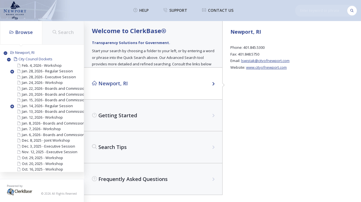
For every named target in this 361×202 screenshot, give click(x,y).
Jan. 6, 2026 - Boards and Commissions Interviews (63, 134)
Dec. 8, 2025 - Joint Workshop (46, 140)
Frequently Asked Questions (130, 179)
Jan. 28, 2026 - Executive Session (49, 76)
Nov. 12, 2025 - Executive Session (49, 151)
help (141, 10)
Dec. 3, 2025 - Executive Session (48, 146)
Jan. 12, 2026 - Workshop (42, 117)
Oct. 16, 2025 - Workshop (42, 169)
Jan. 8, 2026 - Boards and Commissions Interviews (63, 123)
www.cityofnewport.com (266, 67)
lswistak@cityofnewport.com (265, 60)
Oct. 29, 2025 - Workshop (42, 157)
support (175, 10)
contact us (217, 10)
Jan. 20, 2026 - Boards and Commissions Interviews (64, 94)
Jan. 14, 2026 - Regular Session (47, 105)
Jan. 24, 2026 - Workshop (42, 82)
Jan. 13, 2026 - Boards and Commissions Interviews (64, 111)
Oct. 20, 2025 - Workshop (42, 163)
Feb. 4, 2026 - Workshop (42, 65)
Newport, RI (24, 52)
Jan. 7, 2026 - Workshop (41, 128)
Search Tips (109, 147)
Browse (21, 32)
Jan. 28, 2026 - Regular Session (47, 71)
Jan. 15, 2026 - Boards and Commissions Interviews (64, 99)
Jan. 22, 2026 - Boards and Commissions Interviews (64, 88)
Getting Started (114, 115)
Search (63, 32)
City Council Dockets (35, 58)
